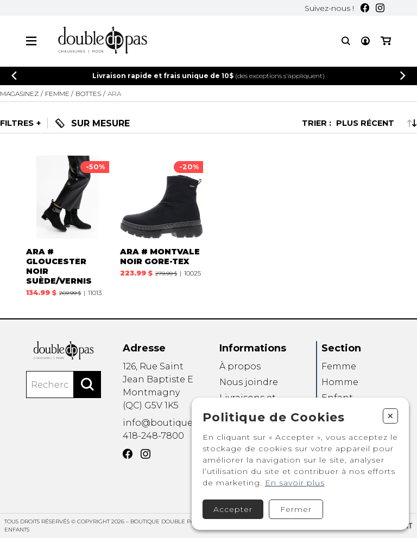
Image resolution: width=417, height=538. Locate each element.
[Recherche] (346, 41)
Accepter (232, 509)
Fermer (296, 509)
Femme (338, 366)
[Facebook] (365, 8)
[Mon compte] (365, 41)
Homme (339, 382)
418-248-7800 (153, 436)
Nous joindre (248, 382)
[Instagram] (380, 8)
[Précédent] (14, 76)
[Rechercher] (87, 384)
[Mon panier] (386, 41)
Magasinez (19, 93)
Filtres (17, 123)
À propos (240, 366)
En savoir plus (295, 483)
